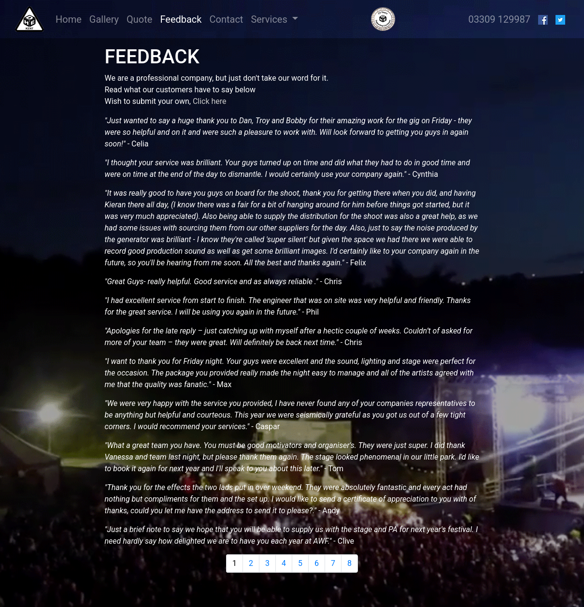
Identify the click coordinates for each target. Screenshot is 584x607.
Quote (139, 19)
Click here (210, 101)
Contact (226, 19)
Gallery (104, 19)
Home (70, 18)
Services (270, 19)
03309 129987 (499, 19)
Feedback (180, 19)
